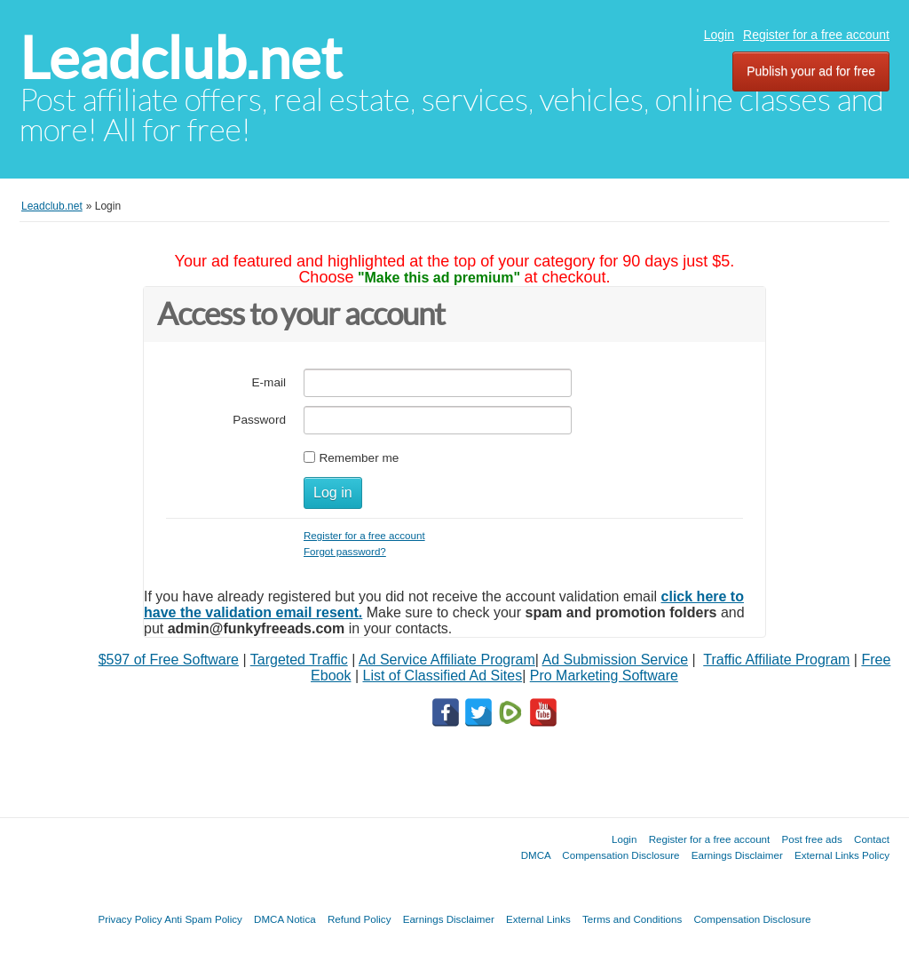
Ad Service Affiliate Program (447, 659)
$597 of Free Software (169, 659)
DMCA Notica (285, 919)
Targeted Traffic (299, 659)
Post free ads (811, 839)
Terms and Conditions (632, 919)
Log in (332, 492)
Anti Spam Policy (203, 919)
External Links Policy (841, 855)
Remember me (359, 458)
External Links (538, 919)
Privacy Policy (130, 919)
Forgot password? (345, 551)
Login (719, 35)
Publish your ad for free (811, 71)
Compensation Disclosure (620, 855)
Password (259, 419)
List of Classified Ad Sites (442, 675)
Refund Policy (359, 919)
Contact (871, 839)
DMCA (536, 855)
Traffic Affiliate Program (776, 659)
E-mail (268, 382)
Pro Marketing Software (604, 675)
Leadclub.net (181, 58)
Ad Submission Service (615, 659)
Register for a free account (816, 35)
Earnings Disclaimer (737, 855)
